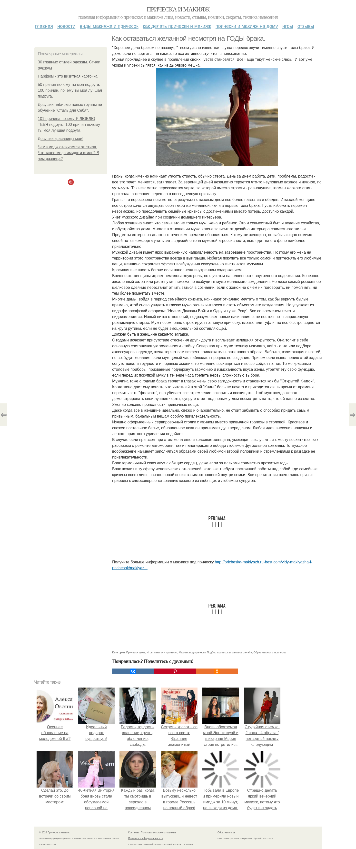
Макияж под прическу (192, 652)
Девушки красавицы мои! (60, 139)
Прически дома (135, 652)
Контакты (133, 832)
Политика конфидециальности (145, 838)
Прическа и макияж (178, 9)
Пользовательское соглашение (158, 832)
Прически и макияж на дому (247, 26)
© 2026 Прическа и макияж (54, 832)
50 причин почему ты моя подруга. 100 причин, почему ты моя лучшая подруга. (70, 90)
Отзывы (305, 26)
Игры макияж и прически (162, 652)
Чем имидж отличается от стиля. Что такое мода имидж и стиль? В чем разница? (68, 153)
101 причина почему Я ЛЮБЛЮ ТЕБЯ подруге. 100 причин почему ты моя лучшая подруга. (69, 124)
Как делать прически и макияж (177, 26)
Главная (44, 26)
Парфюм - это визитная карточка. (68, 76)
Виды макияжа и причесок (109, 26)
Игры (287, 26)
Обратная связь (227, 832)
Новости (66, 26)
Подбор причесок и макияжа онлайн (229, 652)
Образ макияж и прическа (269, 652)
